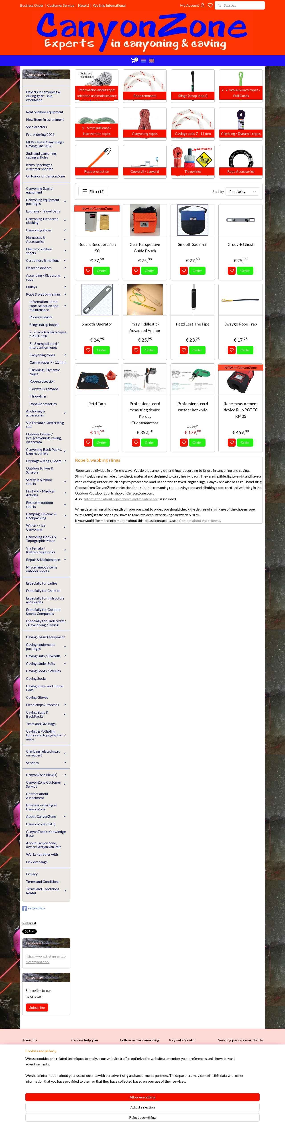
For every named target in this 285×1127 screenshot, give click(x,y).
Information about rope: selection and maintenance (48, 305)
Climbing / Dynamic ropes (45, 372)
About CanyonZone (46, 816)
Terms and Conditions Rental (46, 891)
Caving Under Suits (46, 663)
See (57, 1093)
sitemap (155, 1118)
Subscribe (37, 1007)
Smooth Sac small (192, 244)
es (128, 1076)
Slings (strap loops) (44, 324)
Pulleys (46, 286)
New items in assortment (45, 119)
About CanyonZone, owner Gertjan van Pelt (43, 845)
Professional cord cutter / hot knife (192, 406)
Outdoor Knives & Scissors (39, 470)
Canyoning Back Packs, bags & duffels (46, 451)
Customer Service (60, 5)
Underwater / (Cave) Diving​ (141, 1090)
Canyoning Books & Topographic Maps (46, 539)
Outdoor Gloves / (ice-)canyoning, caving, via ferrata (44, 438)
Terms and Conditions (42, 881)
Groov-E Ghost (241, 244)
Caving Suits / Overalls (46, 656)
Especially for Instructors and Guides (45, 600)
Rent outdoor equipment (44, 112)
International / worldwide (235, 1056)
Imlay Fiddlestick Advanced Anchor (144, 327)
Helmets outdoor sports (46, 251)
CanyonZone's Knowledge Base (46, 833)
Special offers (36, 127)
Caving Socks (36, 678)
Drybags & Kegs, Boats (46, 461)
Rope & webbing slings (46, 294)
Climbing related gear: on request (46, 753)
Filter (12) (93, 191)
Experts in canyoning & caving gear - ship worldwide (43, 96)
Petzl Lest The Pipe (193, 323)
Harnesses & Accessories (46, 239)
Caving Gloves (37, 697)
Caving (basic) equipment (45, 637)
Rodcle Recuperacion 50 (97, 247)
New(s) (83, 5)
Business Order (31, 5)
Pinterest (29, 923)
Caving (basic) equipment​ (138, 1065)
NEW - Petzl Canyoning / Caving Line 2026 (45, 144)
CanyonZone (45, 1048)
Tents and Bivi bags (41, 723)
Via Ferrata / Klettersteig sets (45, 424)
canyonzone (33, 908)
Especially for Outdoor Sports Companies (43, 611)
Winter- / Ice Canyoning (46, 527)
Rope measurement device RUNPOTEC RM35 (240, 410)
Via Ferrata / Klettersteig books (46, 550)
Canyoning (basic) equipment (39, 190)
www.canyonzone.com (91, 1063)
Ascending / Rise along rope (46, 277)
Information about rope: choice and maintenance (121, 499)
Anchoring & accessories (46, 413)
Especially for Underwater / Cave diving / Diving (46, 623)
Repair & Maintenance (46, 559)
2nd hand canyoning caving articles (41, 155)
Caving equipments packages (46, 646)
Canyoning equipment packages (46, 202)
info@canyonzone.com (90, 1058)
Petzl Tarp (97, 403)
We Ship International (109, 5)
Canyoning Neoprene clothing (46, 220)
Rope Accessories (43, 404)
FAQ (74, 1083)
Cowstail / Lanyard (44, 389)
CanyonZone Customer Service (46, 784)
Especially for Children (43, 590)
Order (101, 270)
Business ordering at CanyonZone (41, 807)
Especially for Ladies (41, 583)
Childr (138, 1076)
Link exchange (37, 862)
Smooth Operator (97, 323)
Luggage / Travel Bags (43, 211)
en (144, 1076)
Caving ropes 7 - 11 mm (47, 362)
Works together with (42, 854)
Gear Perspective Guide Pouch (145, 247)
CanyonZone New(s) (46, 775)
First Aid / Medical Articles (46, 493)
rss (164, 1118)
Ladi (124, 1076)
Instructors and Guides (138, 1080)
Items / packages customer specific (39, 167)
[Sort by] (242, 191)
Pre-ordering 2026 (40, 134)
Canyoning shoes (46, 230)
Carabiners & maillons (46, 260)
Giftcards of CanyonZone (45, 176)
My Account (192, 5)
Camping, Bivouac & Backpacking (46, 516)
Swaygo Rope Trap (240, 323)
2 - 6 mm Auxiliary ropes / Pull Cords (48, 334)
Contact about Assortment (199, 520)
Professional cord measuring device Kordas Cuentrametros (145, 413)
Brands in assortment (185, 1070)
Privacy (32, 874)
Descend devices (46, 268)
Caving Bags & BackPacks (46, 714)
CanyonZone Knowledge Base (93, 1078)
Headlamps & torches (46, 705)
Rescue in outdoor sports (46, 504)
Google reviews (89, 1088)
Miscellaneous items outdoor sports (41, 569)
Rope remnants (41, 317)
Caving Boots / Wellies (43, 671)
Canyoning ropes (48, 355)
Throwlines (38, 396)
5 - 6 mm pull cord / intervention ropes (44, 345)
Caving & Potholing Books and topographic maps (46, 735)
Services (46, 762)
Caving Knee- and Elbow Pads (44, 688)
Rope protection (42, 381)
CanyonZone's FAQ (40, 824)
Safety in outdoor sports (46, 482)
